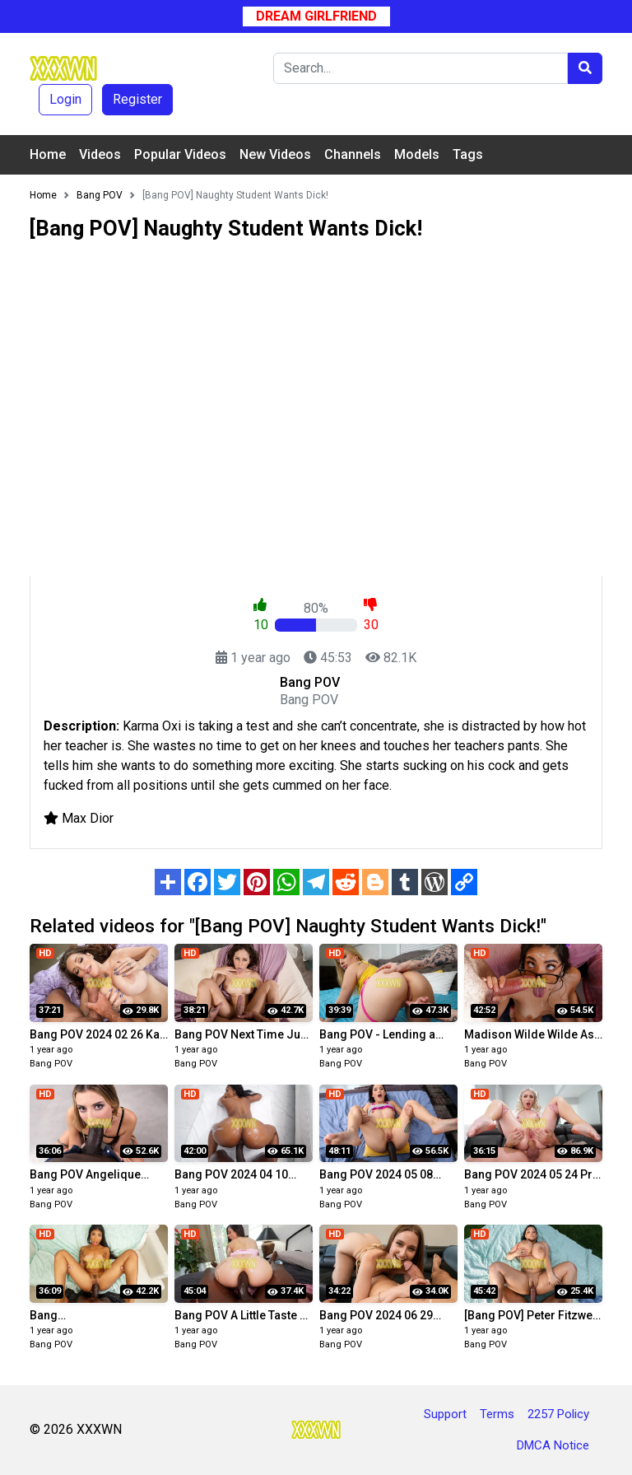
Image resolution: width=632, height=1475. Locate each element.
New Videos (275, 154)
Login (65, 99)
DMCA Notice (553, 1445)
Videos (100, 154)
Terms (497, 1414)
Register (137, 99)
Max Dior (88, 818)
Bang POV (51, 1063)
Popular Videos (180, 154)
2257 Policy (558, 1414)
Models (416, 154)
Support (445, 1414)
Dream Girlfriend (316, 16)
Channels (352, 154)
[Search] (420, 68)
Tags (468, 154)
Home (48, 154)
